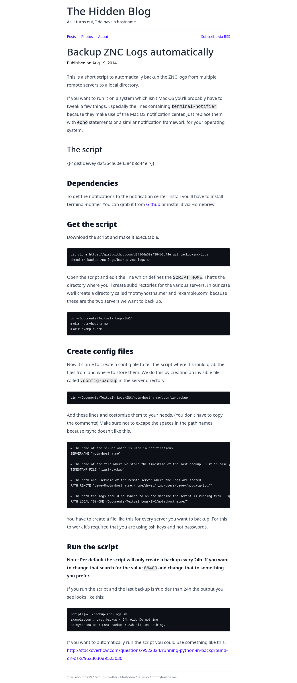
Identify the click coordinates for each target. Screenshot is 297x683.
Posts (71, 36)
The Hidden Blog (109, 11)
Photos (87, 36)
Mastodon (127, 677)
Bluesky (143, 677)
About (103, 36)
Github (153, 204)
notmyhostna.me (164, 677)
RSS (89, 677)
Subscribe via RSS (215, 36)
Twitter (112, 677)
